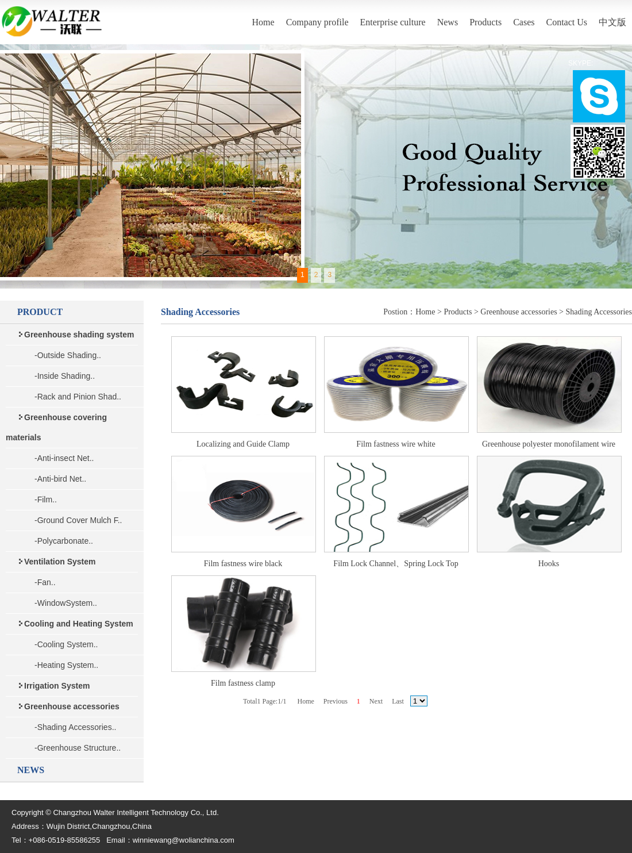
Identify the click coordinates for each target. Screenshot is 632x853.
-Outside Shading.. (67, 355)
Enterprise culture (393, 22)
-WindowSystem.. (65, 603)
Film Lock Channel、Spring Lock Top (395, 563)
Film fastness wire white (395, 444)
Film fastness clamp (243, 683)
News (447, 22)
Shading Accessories (599, 312)
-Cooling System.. (66, 644)
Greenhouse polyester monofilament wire (548, 444)
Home (263, 22)
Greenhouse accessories (518, 312)
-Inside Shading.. (64, 376)
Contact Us (566, 22)
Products (485, 22)
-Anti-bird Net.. (60, 478)
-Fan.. (45, 582)
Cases (523, 22)
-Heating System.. (66, 665)
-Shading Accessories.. (75, 727)
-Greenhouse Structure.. (77, 747)
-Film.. (45, 499)
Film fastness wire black (243, 563)
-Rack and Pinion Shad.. (77, 396)
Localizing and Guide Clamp (243, 444)
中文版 (612, 22)
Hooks (549, 563)
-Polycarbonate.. (63, 540)
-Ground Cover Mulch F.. (78, 520)
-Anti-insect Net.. (64, 458)
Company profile (317, 22)
